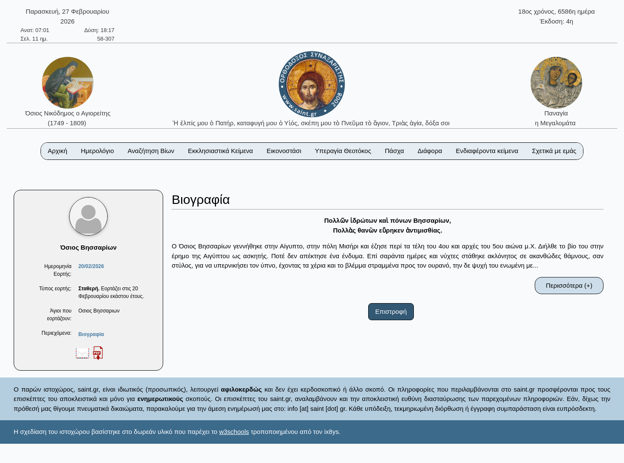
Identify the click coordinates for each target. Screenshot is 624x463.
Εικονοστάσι (284, 150)
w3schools (234, 431)
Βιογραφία (91, 334)
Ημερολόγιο (97, 150)
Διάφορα (430, 150)
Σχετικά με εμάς (554, 150)
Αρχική (57, 150)
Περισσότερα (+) (569, 285)
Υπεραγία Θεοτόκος (343, 150)
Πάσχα (394, 150)
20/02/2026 (91, 266)
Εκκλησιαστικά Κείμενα (220, 150)
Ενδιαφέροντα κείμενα (487, 150)
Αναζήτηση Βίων (151, 150)
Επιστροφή (391, 311)
